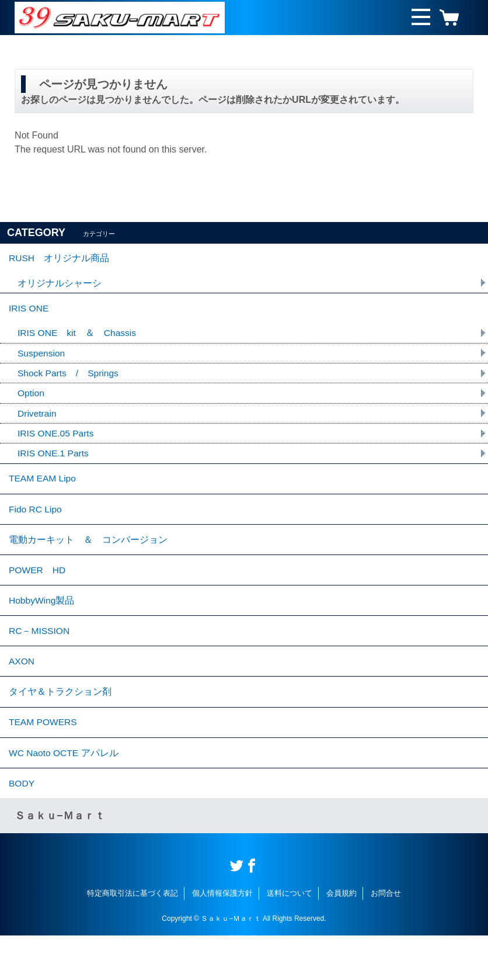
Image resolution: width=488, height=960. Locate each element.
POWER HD (38, 582)
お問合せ (386, 918)
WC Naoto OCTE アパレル (64, 775)
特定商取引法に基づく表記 (132, 918)
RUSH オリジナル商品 (59, 259)
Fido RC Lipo (36, 518)
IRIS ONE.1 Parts (54, 460)
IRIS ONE (29, 311)
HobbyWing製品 (42, 614)
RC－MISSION (40, 646)
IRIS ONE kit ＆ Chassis (78, 337)
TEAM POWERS (44, 743)
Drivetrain (37, 419)
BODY (22, 807)
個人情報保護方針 (222, 918)
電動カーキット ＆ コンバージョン (88, 550)
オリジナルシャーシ (60, 285)
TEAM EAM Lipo (43, 486)
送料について (289, 918)
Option (31, 398)
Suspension (42, 357)
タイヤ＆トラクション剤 (60, 711)
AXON (22, 679)
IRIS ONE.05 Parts (57, 439)
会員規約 (341, 918)
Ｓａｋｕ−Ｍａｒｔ (60, 841)
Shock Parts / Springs (69, 378)
